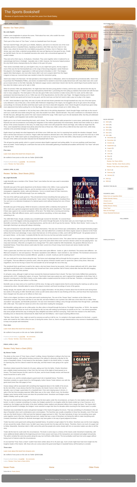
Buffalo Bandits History (110, 198)
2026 (107, 122)
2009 (107, 181)
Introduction (108, 27)
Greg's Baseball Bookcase (112, 213)
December (110, 137)
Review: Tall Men (13, 339)
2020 (107, 178)
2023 (107, 130)
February (110, 172)
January (110, 175)
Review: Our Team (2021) (14, 28)
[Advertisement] (115, 84)
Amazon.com (108, 201)
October (110, 143)
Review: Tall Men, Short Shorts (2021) (19, 174)
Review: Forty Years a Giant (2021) (18, 348)
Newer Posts (9, 467)
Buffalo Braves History (110, 206)
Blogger (89, 479)
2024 (107, 127)
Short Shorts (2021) (26, 339)
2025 (107, 124)
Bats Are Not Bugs (109, 210)
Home (51, 467)
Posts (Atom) (16, 471)
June (109, 153)
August (109, 148)
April (108, 159)
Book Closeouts (108, 203)
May (108, 156)
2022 (107, 132)
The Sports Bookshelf (22, 12)
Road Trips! (107, 208)
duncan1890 (74, 479)
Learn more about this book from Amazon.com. (19, 154)
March (109, 170)
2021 (107, 135)
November (110, 140)
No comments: (31, 162)
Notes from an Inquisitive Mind (113, 196)
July (108, 151)
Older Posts (94, 467)
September (110, 145)
